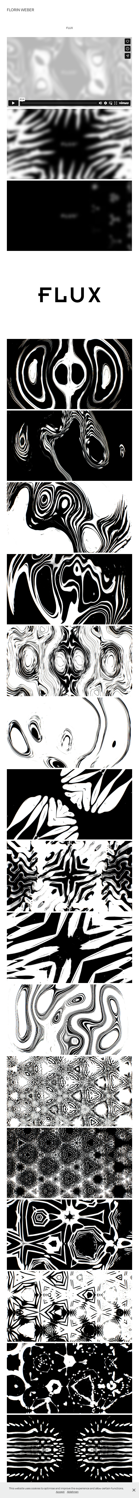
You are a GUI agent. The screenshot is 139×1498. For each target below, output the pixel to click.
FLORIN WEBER (20, 9)
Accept (60, 1491)
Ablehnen (73, 1491)
